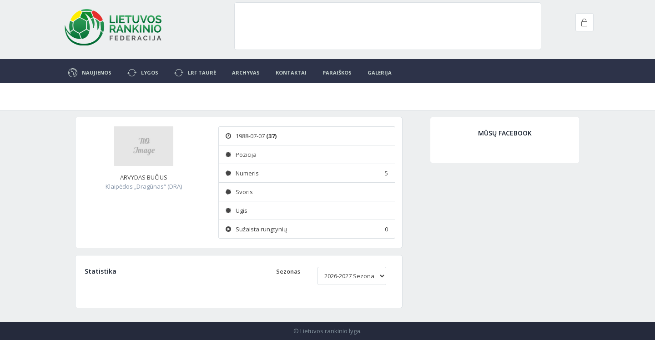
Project (113, 27)
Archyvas (246, 72)
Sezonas (288, 271)
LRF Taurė (195, 72)
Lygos (142, 72)
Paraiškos (337, 72)
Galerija (380, 72)
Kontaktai (291, 72)
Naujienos (89, 72)
